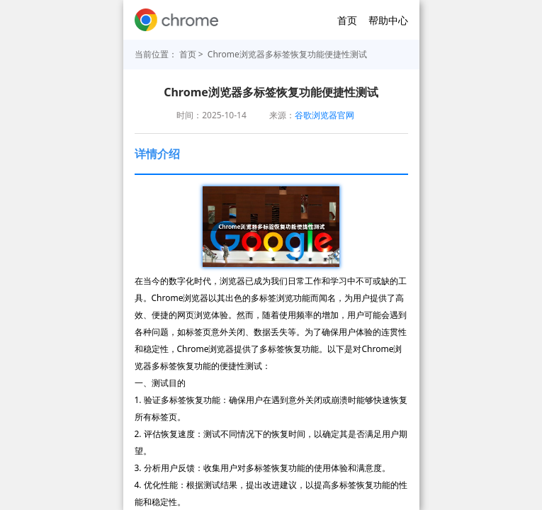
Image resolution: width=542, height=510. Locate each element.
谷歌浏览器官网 (324, 115)
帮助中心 (388, 20)
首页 (347, 20)
